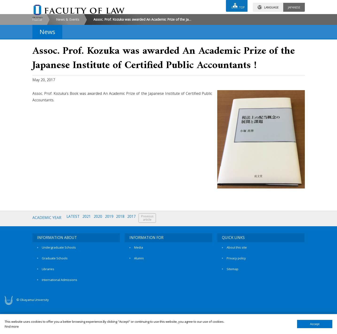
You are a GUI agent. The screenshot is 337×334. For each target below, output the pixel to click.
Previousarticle (151, 258)
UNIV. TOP (236, 4)
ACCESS (219, 18)
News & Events (67, 59)
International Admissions (59, 309)
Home (37, 59)
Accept (315, 324)
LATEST (74, 258)
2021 (88, 258)
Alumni (139, 293)
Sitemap (232, 301)
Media (138, 285)
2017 (135, 258)
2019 (112, 258)
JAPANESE (294, 4)
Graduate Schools (55, 293)
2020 (100, 258)
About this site (237, 285)
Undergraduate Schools (59, 285)
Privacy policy (236, 293)
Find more (12, 326)
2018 (123, 258)
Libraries (48, 301)
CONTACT (179, 18)
